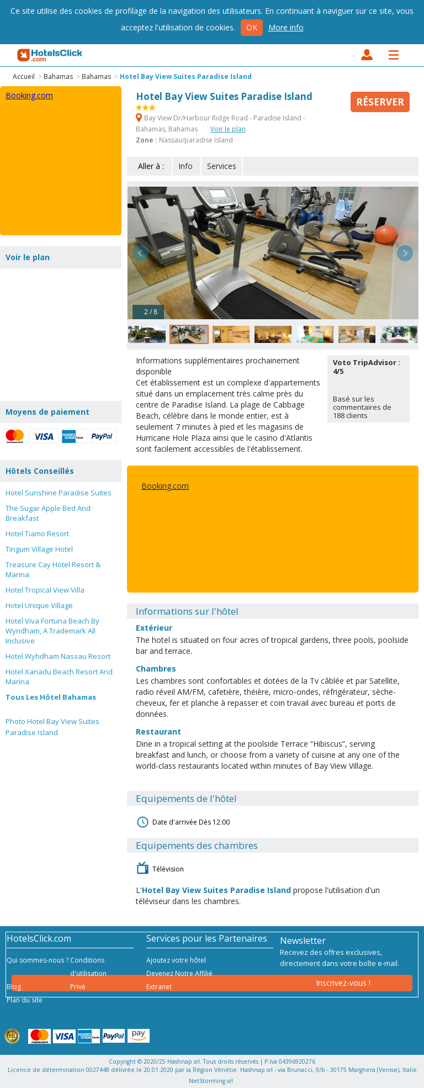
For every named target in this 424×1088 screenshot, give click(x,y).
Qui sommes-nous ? (37, 960)
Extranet (159, 986)
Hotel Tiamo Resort (37, 533)
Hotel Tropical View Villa (45, 590)
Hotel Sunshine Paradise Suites (59, 493)
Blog (14, 986)
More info (286, 27)
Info (185, 166)
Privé (78, 986)
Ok (251, 27)
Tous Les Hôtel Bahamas (51, 697)
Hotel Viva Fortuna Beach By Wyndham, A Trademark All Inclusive (52, 631)
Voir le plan (228, 129)
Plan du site (25, 1000)
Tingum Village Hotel (39, 549)
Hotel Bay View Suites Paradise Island (186, 76)
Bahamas (58, 76)
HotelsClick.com (50, 55)
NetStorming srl (211, 1081)
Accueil (24, 76)
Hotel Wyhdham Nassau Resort (58, 656)
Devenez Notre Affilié (179, 973)
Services (221, 166)
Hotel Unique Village (39, 605)
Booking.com (165, 485)
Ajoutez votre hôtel (176, 960)
